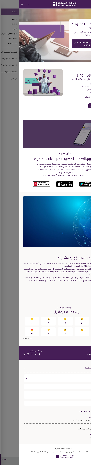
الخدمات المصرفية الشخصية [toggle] (76, 368)
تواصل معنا (79, 395)
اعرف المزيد (79, 290)
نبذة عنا (81, 378)
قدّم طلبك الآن (76, 106)
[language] (77, 354)
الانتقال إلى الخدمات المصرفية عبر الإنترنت (68, 43)
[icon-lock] (2, 4)
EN (82, 4)
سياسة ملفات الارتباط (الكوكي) (45, 448)
